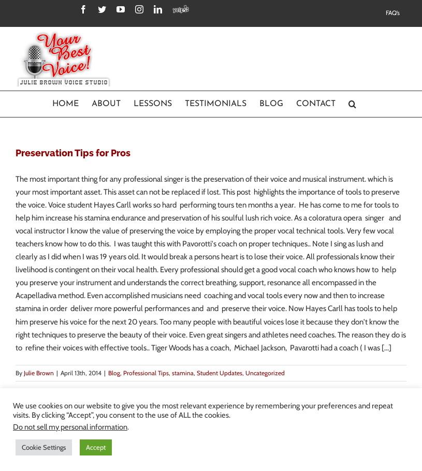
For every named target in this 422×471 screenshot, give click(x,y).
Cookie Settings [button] (44, 447)
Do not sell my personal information (70, 427)
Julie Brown (39, 373)
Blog (114, 373)
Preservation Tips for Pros (73, 153)
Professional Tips (146, 373)
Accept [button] (96, 447)
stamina (183, 373)
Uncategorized (265, 373)
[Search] (352, 104)
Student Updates (219, 373)
